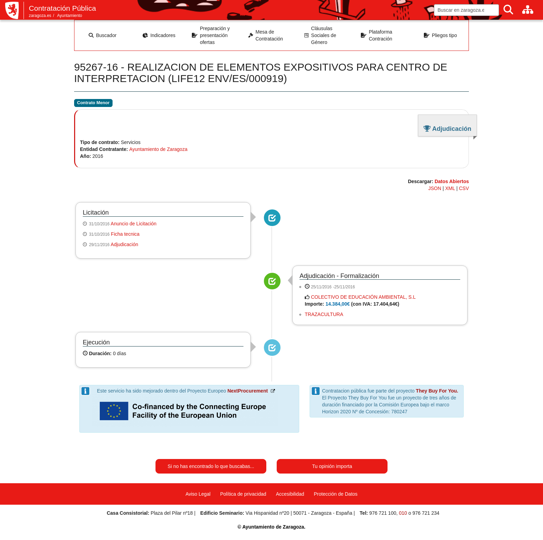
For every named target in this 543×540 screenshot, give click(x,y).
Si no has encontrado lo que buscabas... (211, 466)
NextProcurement (248, 391)
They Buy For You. (437, 391)
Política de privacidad (243, 494)
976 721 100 (382, 513)
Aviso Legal (198, 494)
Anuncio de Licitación (134, 223)
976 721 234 (425, 513)
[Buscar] (508, 9)
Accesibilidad (290, 494)
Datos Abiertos (452, 181)
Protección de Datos (335, 494)
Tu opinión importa (332, 466)
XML (450, 188)
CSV (464, 188)
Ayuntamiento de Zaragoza (158, 149)
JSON (434, 188)
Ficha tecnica (125, 234)
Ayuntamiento (69, 15)
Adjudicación (124, 244)
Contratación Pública (62, 8)
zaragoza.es (40, 15)
